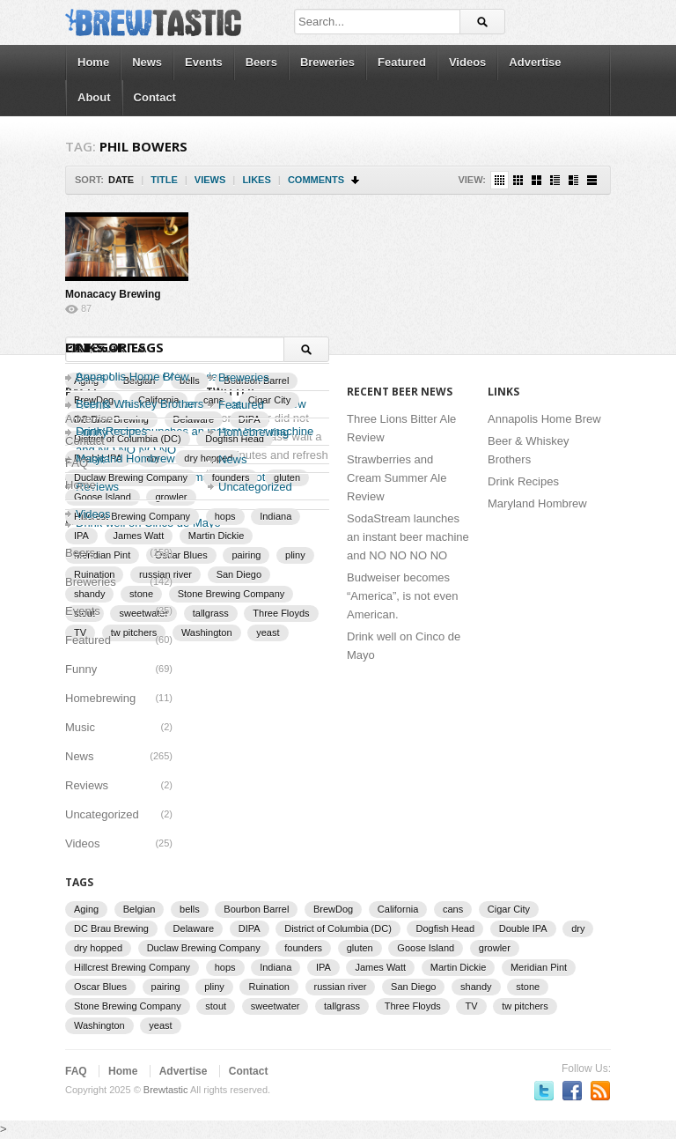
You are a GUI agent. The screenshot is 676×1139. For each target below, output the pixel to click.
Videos (467, 62)
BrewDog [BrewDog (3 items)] (333, 909)
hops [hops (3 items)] (225, 967)
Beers (261, 62)
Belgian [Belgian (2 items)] (139, 909)
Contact (155, 97)
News (147, 62)
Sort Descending (356, 180)
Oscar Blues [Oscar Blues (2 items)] (181, 555)
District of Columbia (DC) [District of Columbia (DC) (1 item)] (338, 928)
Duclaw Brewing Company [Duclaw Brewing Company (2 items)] (204, 948)
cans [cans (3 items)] (453, 909)
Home (93, 62)
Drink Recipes (523, 481)
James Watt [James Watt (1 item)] (139, 535)
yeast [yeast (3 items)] (267, 632)
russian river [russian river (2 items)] (340, 986)
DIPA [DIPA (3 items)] (250, 928)
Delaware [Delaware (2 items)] (193, 928)
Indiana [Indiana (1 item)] (275, 967)
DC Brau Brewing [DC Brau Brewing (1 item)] (111, 928)
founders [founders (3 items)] (303, 948)
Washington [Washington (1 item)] (206, 632)
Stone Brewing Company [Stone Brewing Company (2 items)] (231, 593)
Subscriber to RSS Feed (600, 1090)
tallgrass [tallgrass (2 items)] (211, 613)
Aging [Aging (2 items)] (86, 909)
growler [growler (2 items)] (495, 948)
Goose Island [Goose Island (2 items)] (425, 948)
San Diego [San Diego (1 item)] (239, 574)
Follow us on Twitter (544, 1090)
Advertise (535, 62)
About (94, 97)
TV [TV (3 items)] (471, 1006)
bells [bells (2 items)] (190, 909)
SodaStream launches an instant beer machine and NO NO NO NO (408, 537)
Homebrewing (100, 698)
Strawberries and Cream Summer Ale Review (396, 478)
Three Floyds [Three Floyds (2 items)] (281, 613)
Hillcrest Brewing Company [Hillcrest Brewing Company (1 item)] (132, 967)
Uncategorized (255, 486)
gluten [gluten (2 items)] (360, 948)
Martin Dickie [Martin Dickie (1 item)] (216, 535)
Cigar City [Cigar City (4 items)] (509, 909)
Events (204, 62)
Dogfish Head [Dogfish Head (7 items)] (444, 928)
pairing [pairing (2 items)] (246, 555)
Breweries (327, 62)
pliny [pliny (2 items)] (295, 555)
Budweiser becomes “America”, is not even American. (402, 596)
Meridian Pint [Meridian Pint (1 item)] (539, 967)
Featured (402, 62)
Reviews (86, 785)
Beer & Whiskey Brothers (139, 403)
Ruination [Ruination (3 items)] (268, 986)
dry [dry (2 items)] (577, 928)
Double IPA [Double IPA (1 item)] (523, 928)
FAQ (76, 463)
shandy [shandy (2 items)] (475, 986)
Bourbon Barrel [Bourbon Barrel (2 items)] (256, 909)
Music (80, 727)
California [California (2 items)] (398, 909)
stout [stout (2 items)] (215, 1006)
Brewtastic (165, 1089)
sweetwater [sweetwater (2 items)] (275, 1006)
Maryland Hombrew (537, 503)
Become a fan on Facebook (572, 1090)
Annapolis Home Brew (132, 376)
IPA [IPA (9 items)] (81, 535)
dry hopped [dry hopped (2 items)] (98, 948)
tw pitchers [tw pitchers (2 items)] (525, 1006)
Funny (81, 669)
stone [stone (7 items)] (528, 986)
